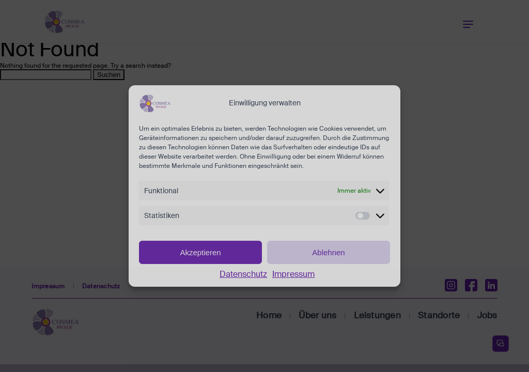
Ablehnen (328, 251)
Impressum (293, 274)
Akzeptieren (200, 251)
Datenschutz (243, 274)
